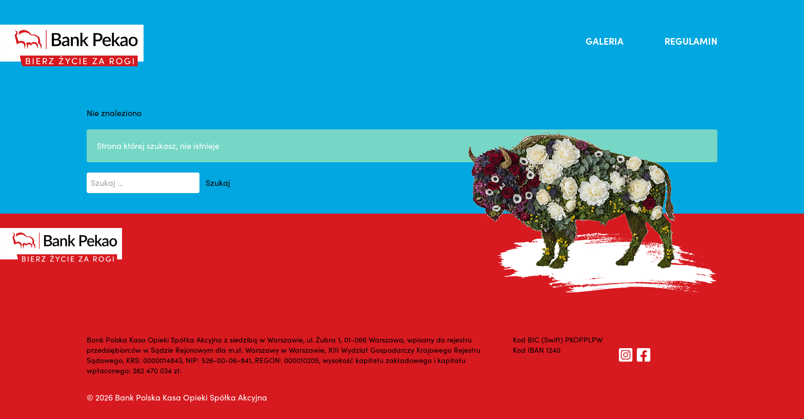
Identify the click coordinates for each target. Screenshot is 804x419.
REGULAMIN (691, 40)
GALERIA (605, 40)
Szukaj (218, 182)
